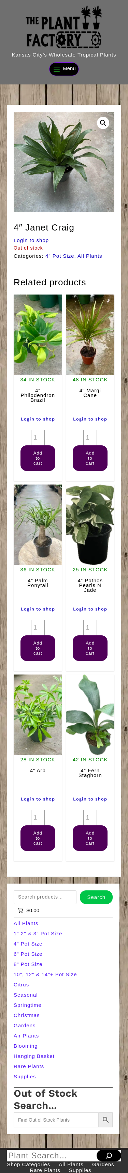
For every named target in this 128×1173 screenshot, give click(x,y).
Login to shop (31, 240)
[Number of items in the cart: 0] (28, 910)
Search (96, 897)
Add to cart (37, 458)
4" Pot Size (59, 256)
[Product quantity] (38, 437)
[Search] (109, 1155)
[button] (103, 123)
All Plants (89, 256)
